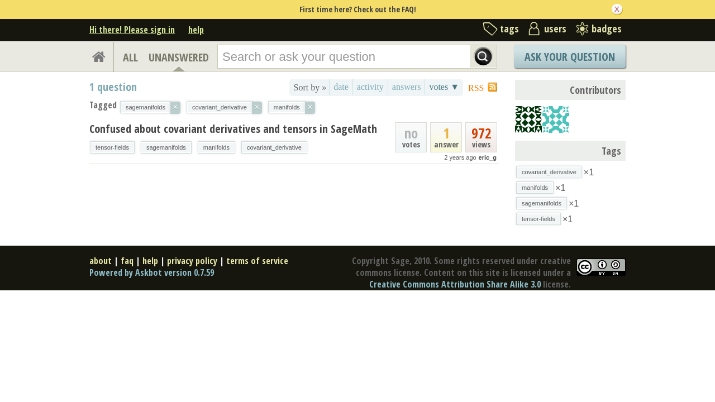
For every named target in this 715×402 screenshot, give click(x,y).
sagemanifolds (166, 147)
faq (127, 261)
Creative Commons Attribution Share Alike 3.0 (455, 284)
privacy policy (192, 261)
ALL (130, 57)
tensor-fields (112, 147)
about (100, 261)
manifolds (216, 147)
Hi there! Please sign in (132, 29)
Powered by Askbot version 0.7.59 (151, 272)
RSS (476, 88)
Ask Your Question (570, 56)
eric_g (488, 157)
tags (509, 28)
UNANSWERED (179, 57)
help (196, 29)
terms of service (257, 261)
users (555, 28)
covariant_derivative (274, 147)
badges (607, 28)
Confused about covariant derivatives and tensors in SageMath (233, 128)
